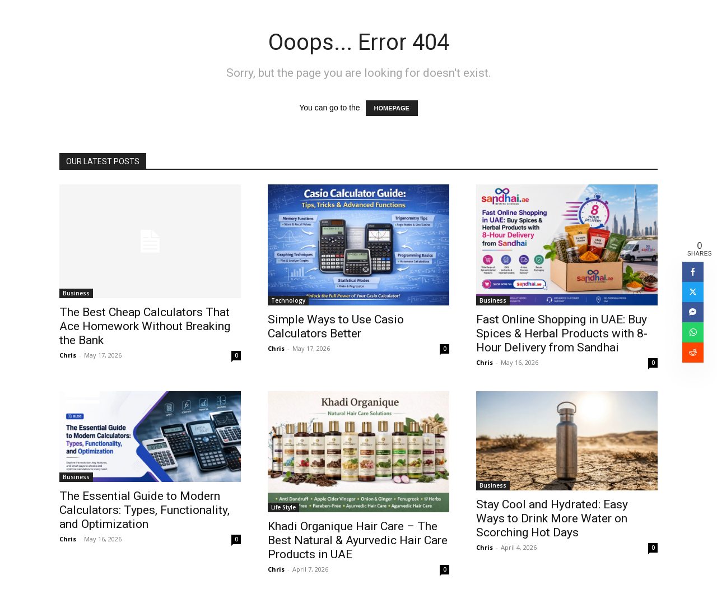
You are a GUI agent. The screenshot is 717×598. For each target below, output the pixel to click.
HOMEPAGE (391, 108)
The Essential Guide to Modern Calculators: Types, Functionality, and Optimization (144, 510)
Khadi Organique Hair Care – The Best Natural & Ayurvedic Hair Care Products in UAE (358, 540)
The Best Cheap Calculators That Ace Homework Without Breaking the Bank (144, 326)
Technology (288, 300)
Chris (67, 355)
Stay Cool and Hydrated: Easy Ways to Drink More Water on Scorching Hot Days (552, 518)
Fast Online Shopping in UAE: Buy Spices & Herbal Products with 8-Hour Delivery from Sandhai (562, 333)
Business (76, 293)
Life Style (283, 507)
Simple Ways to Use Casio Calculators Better (336, 326)
